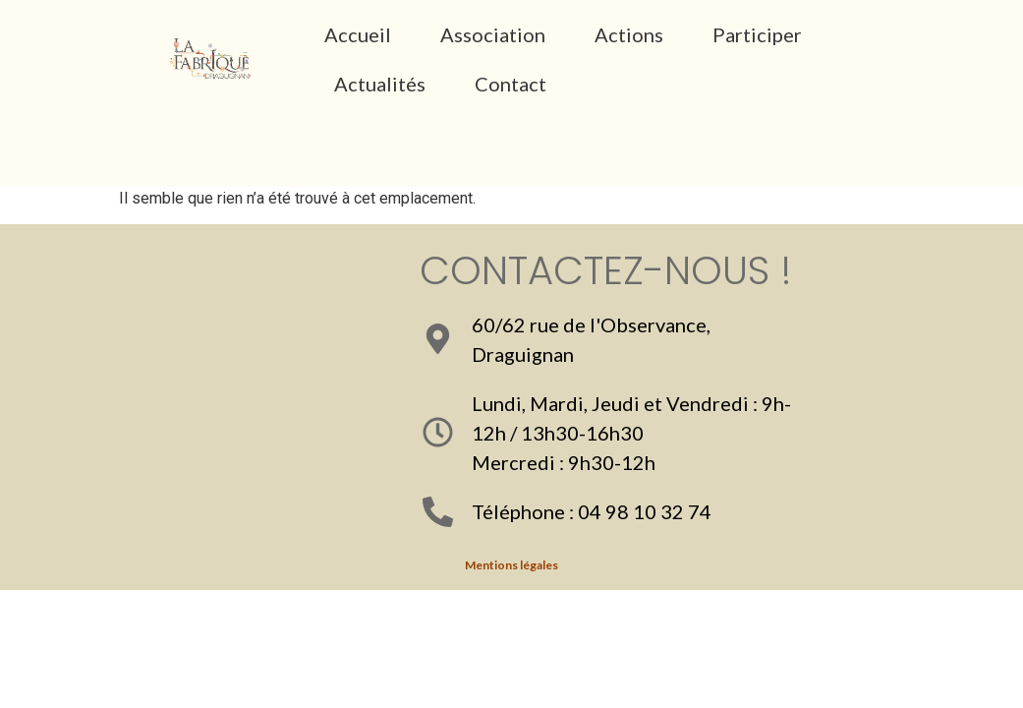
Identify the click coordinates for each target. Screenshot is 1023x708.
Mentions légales (511, 565)
